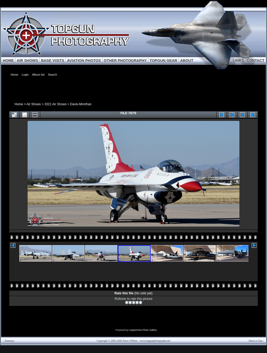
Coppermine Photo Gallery (143, 330)
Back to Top (255, 340)
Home (19, 104)
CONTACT (255, 60)
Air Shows (33, 104)
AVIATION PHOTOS (84, 60)
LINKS (238, 60)
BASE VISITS (52, 60)
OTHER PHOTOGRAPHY (125, 60)
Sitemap (9, 340)
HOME (8, 60)
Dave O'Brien (130, 340)
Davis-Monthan (81, 104)
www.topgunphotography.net (155, 340)
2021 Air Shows (55, 104)
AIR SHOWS (27, 60)
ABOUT (186, 60)
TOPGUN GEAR (163, 60)
